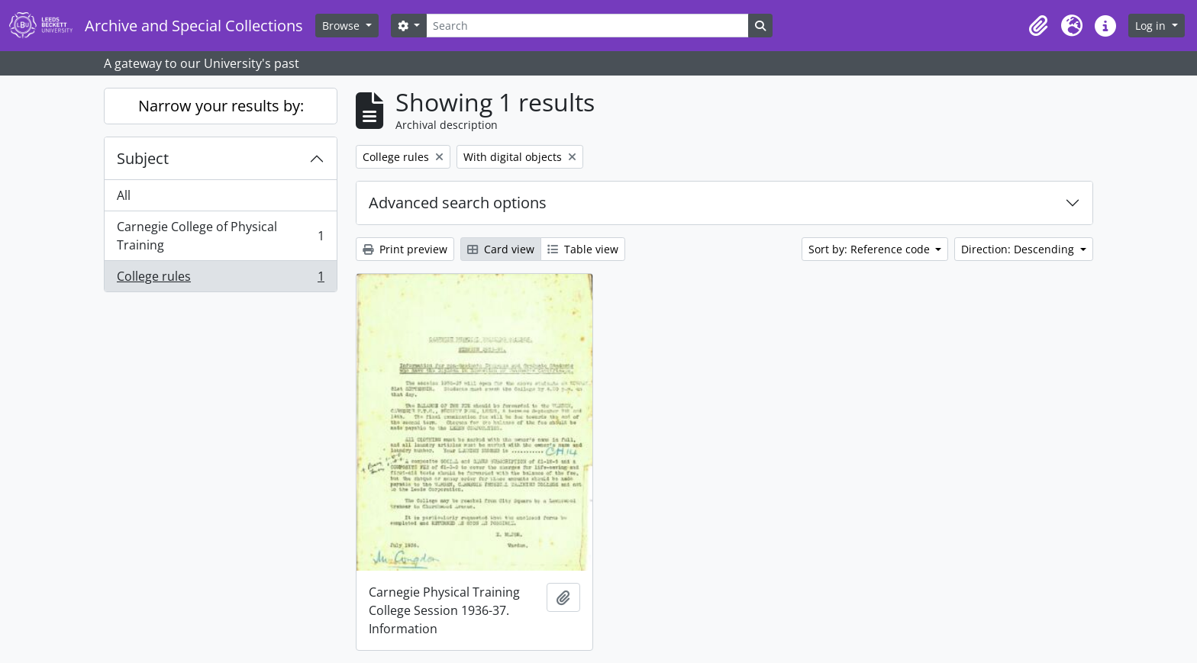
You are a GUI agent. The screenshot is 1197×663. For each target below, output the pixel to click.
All (124, 195)
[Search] (587, 25)
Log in (1152, 25)
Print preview (405, 249)
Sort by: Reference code (870, 249)
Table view (582, 249)
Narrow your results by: (221, 105)
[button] (1038, 26)
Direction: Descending (1019, 249)
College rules (220, 279)
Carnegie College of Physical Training (220, 235)
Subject (143, 158)
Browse (342, 25)
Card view (500, 249)
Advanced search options (458, 202)
